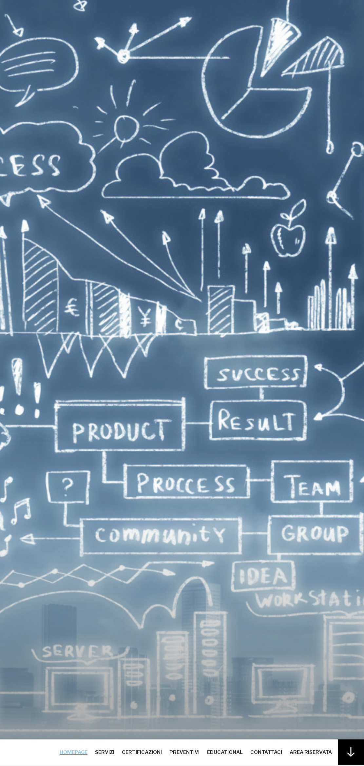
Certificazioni (142, 752)
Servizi (104, 752)
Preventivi (184, 752)
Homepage (73, 752)
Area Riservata (311, 752)
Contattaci (266, 752)
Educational (225, 752)
